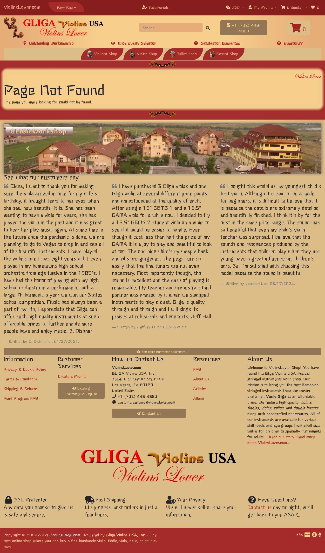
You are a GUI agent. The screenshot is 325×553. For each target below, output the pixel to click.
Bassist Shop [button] (223, 53)
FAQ (197, 369)
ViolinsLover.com (22, 6)
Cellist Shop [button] (183, 53)
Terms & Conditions (20, 379)
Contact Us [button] (149, 413)
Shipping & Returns (21, 388)
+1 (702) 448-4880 (244, 28)
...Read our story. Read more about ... (281, 439)
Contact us (259, 507)
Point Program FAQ (21, 398)
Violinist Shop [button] (102, 53)
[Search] (171, 27)
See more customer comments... (162, 351)
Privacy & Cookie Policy (25, 369)
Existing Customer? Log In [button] (81, 391)
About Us (201, 379)
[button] (235, 7)
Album (198, 398)
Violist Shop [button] (143, 53)
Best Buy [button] (65, 7)
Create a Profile (71, 376)
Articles (199, 388)
